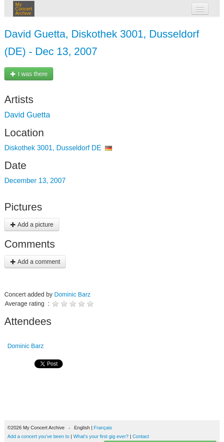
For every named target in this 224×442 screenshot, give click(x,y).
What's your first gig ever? (101, 436)
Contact (140, 436)
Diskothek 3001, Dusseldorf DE (52, 148)
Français (103, 427)
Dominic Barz (72, 294)
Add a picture (32, 224)
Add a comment (35, 261)
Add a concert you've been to (38, 436)
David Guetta (27, 114)
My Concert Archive (23, 9)
